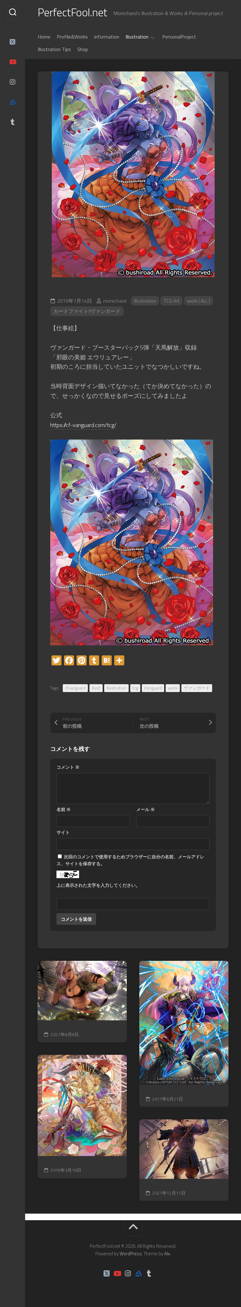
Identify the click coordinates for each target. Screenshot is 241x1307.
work (173, 688)
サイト (63, 833)
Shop (82, 50)
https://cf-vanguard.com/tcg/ (86, 425)
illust (96, 688)
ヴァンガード (197, 688)
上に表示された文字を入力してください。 (98, 886)
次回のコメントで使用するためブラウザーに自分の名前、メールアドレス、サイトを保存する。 (130, 861)
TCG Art (171, 301)
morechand (114, 301)
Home (44, 37)
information (106, 37)
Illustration (137, 37)
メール (145, 810)
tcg (135, 688)
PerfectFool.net (73, 12)
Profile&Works (72, 37)
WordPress (131, 1254)
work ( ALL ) (200, 301)
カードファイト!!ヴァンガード (86, 312)
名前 (63, 810)
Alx (167, 1254)
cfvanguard (75, 688)
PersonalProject (179, 37)
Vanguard (153, 688)
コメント (67, 767)
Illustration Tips (54, 50)
